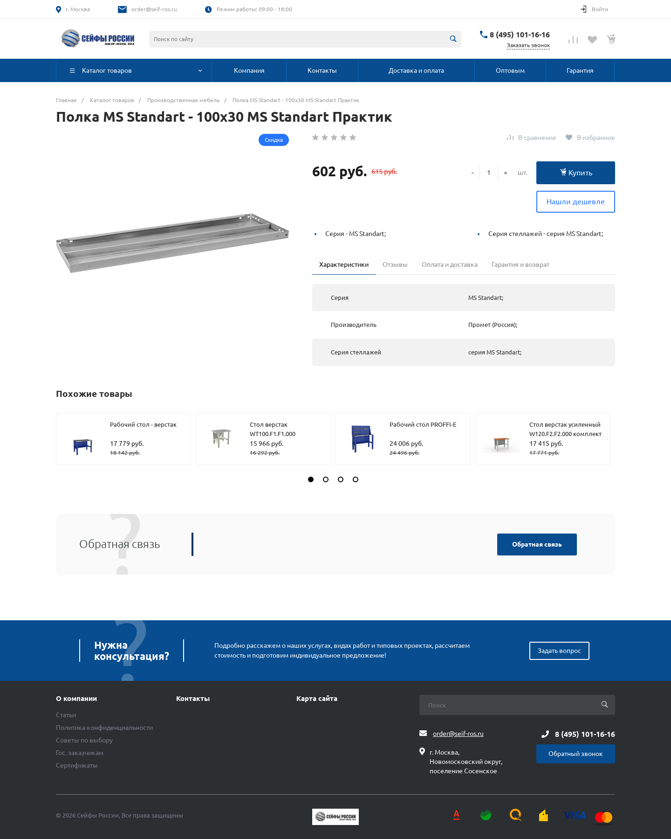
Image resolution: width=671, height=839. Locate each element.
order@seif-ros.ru (154, 9)
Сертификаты (77, 765)
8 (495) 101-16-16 (520, 34)
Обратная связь (537, 544)
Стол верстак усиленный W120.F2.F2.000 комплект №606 (565, 433)
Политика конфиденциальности (104, 727)
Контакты (193, 698)
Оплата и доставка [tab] (450, 264)
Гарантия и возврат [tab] (520, 264)
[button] (310, 479)
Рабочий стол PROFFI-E (423, 424)
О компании (76, 698)
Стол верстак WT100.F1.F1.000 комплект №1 (272, 433)
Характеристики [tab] (344, 264)
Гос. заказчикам (79, 752)
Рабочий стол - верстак (143, 424)
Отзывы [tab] (395, 264)
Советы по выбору (84, 740)
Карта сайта (316, 698)
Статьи (66, 715)
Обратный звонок (575, 753)
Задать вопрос (559, 650)
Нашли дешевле (576, 201)
